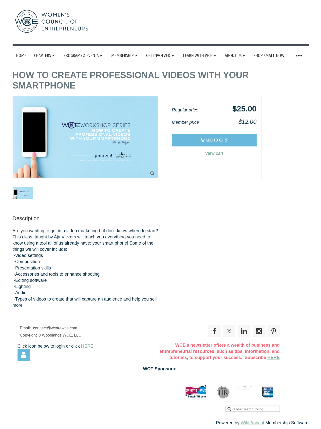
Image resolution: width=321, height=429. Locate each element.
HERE (87, 346)
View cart (214, 153)
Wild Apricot (252, 422)
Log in (24, 355)
